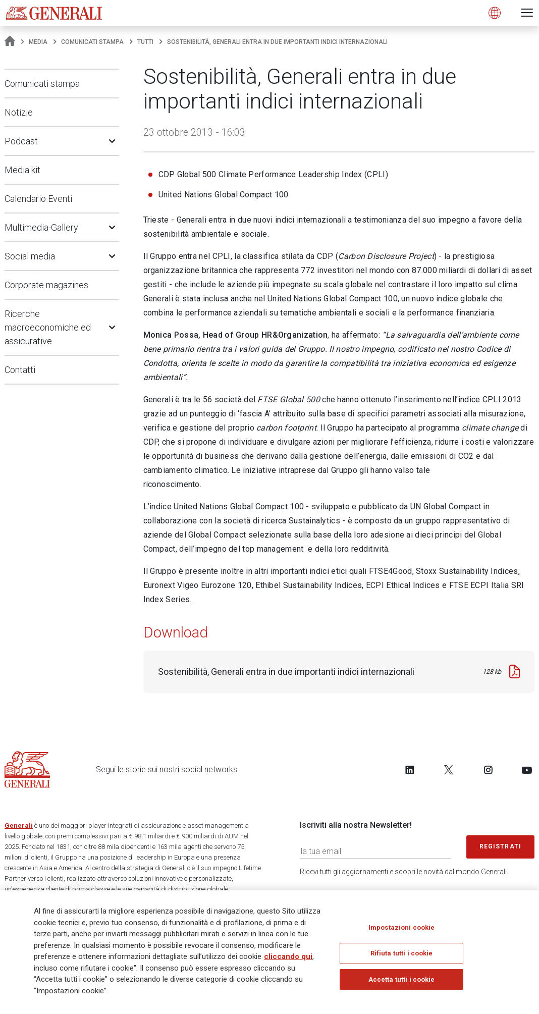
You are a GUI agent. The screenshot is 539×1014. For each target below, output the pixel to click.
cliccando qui (288, 957)
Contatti (20, 369)
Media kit (22, 170)
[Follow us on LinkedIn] (409, 769)
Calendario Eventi (38, 198)
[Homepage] (10, 41)
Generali (19, 825)
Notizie (19, 112)
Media (38, 41)
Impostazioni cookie (401, 928)
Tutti (145, 41)
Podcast (21, 141)
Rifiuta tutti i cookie (401, 953)
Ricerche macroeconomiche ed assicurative (48, 327)
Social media (30, 256)
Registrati (500, 846)
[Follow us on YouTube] (526, 769)
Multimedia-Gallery (41, 227)
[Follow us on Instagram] (488, 769)
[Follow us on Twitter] (448, 769)
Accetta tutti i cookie (401, 980)
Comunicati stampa (92, 41)
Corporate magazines (46, 285)
